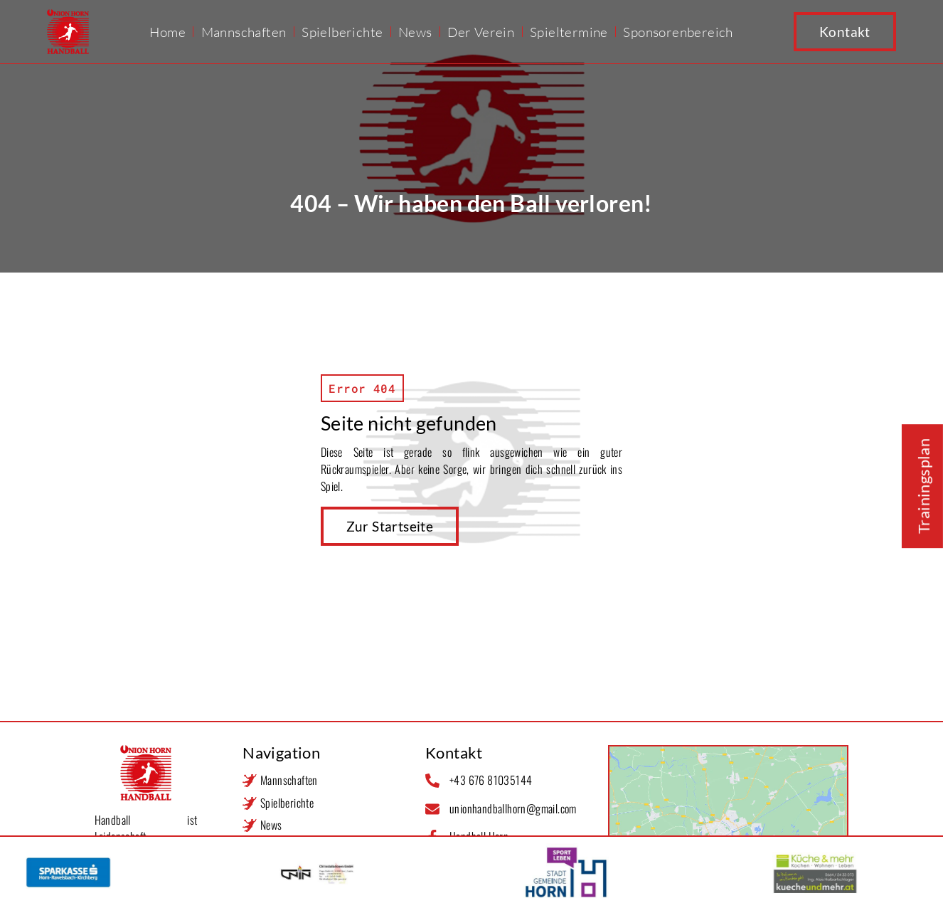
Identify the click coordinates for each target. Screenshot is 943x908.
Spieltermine (569, 32)
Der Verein (480, 32)
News (415, 32)
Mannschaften (244, 32)
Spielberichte (342, 32)
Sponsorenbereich (677, 32)
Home (167, 32)
